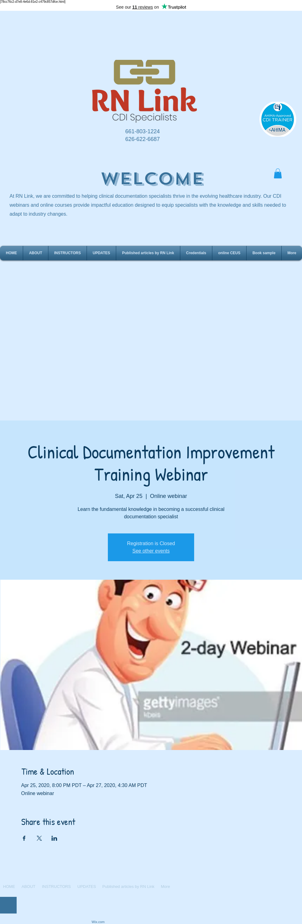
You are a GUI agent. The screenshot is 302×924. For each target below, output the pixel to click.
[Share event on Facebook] (24, 838)
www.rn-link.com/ (79, 871)
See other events (151, 550)
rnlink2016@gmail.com (109, 871)
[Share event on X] (39, 838)
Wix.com (98, 922)
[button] (278, 173)
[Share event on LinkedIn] (54, 838)
